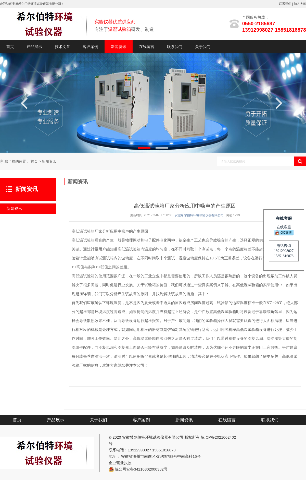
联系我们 (285, 4)
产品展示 (34, 46)
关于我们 (202, 46)
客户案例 (90, 46)
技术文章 (62, 46)
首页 (10, 46)
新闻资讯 (118, 46)
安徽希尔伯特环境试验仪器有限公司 (199, 215)
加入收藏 (300, 4)
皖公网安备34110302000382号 (141, 469)
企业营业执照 (120, 463)
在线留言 (146, 46)
